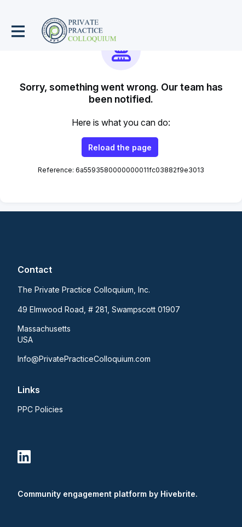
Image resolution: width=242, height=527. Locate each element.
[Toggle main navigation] (17, 31)
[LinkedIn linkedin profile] (24, 457)
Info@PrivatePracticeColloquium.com (84, 358)
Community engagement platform (82, 493)
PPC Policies (40, 409)
